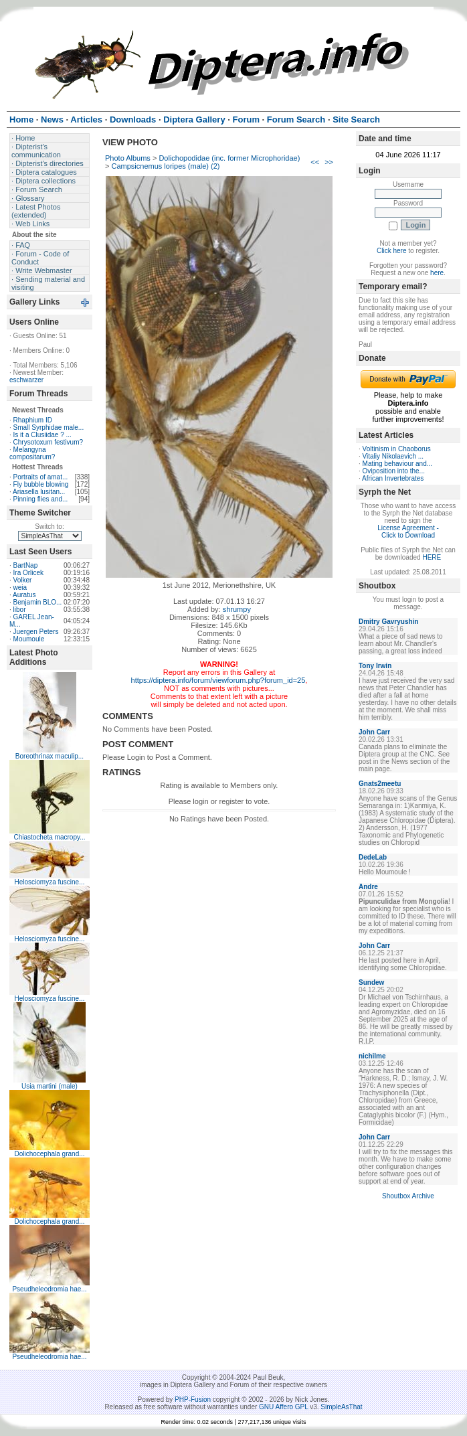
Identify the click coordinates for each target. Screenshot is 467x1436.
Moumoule (29, 639)
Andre (368, 886)
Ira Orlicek (28, 572)
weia (20, 587)
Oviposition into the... (394, 471)
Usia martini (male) (49, 1086)
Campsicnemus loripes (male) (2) (165, 166)
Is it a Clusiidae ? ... (42, 434)
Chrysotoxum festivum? (48, 442)
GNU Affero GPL (283, 1407)
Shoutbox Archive (408, 1196)
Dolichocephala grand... (49, 1154)
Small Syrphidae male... (48, 427)
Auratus (24, 595)
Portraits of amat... (40, 477)
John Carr (374, 732)
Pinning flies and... (40, 499)
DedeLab (373, 857)
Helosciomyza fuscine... (49, 882)
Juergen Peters (36, 631)
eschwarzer (26, 380)
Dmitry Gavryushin (388, 621)
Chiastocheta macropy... (49, 837)
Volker (22, 580)
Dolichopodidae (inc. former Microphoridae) (229, 158)
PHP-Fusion (193, 1399)
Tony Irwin (375, 665)
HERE (431, 557)
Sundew (371, 982)
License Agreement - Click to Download (408, 531)
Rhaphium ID (32, 420)
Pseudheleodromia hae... (49, 1289)
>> (328, 162)
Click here (391, 250)
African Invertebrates (393, 478)
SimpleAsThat (341, 1407)
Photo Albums (128, 158)
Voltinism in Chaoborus (397, 449)
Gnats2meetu (380, 783)
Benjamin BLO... (37, 602)
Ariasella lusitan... (39, 491)
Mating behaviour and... (398, 463)
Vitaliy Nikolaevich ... (393, 456)
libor (19, 609)
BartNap (25, 565)
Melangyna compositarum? (32, 453)
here (437, 272)
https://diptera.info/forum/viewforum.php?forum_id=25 (218, 680)
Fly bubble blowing (41, 484)
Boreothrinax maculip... (49, 756)
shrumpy (237, 609)
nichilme (372, 1056)
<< (314, 162)
